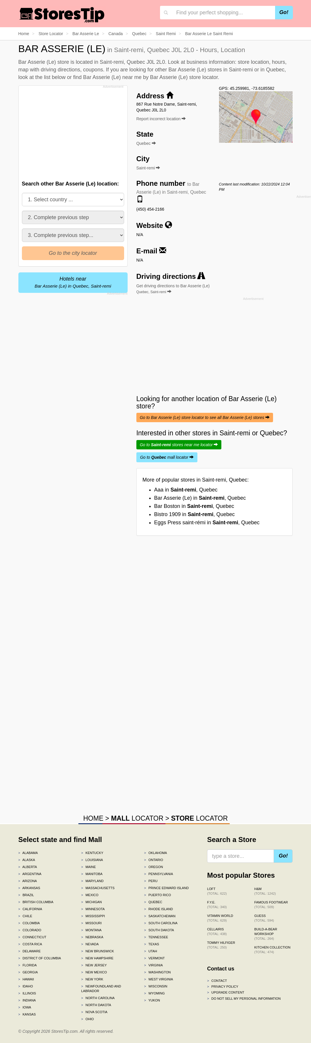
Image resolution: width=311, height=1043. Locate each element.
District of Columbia (39, 958)
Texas (151, 944)
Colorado (29, 930)
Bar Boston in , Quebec (194, 506)
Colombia (29, 923)
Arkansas (29, 888)
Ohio (87, 1019)
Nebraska (92, 937)
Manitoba (91, 874)
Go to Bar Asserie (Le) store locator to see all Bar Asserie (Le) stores (205, 417)
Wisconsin (155, 986)
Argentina (29, 874)
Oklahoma (155, 853)
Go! (284, 12)
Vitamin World (220, 918)
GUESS (264, 918)
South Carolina (161, 923)
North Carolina (98, 998)
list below (55, 77)
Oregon (153, 867)
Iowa (24, 1007)
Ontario (153, 860)
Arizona (27, 881)
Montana (91, 930)
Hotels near (73, 282)
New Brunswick (97, 951)
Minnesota (93, 909)
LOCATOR (137, 818)
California (30, 909)
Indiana (27, 1000)
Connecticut (32, 937)
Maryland (92, 881)
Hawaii (26, 979)
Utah (150, 951)
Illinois (27, 993)
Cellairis (217, 931)
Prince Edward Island (166, 888)
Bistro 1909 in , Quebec (194, 514)
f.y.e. (217, 905)
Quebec (153, 902)
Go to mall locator (167, 457)
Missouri (91, 923)
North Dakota (96, 1005)
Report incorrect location (161, 118)
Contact (217, 980)
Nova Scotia (94, 1012)
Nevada (90, 944)
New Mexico (94, 972)
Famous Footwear (271, 905)
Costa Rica (30, 944)
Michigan (91, 902)
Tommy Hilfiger (221, 945)
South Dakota (159, 930)
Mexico (89, 895)
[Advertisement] (74, 131)
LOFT (217, 891)
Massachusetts (97, 888)
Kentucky (92, 853)
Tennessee (156, 937)
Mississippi (93, 916)
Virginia (153, 965)
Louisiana (92, 860)
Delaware (29, 951)
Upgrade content (225, 992)
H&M (265, 891)
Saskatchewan (160, 916)
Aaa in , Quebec (186, 490)
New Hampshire (97, 958)
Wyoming (154, 993)
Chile (25, 916)
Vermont (154, 958)
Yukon (152, 1000)
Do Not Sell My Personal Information (244, 998)
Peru (151, 881)
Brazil (26, 895)
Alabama (28, 853)
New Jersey (94, 965)
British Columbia (35, 902)
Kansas (27, 1014)
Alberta (27, 867)
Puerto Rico (157, 895)
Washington (157, 972)
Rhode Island (158, 909)
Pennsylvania (158, 874)
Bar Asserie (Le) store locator (184, 77)
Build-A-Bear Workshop (265, 933)
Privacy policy (222, 986)
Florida (27, 965)
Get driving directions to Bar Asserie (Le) (173, 288)
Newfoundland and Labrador (101, 988)
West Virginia (158, 979)
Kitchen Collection (272, 950)
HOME (93, 818)
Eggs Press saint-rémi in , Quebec (207, 522)
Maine (88, 867)
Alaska (26, 860)
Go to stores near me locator (179, 444)
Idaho (25, 986)
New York (92, 979)
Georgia (28, 972)
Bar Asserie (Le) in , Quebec (200, 498)
